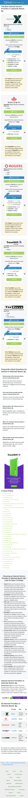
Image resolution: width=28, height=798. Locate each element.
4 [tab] (16, 74)
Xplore (13, 714)
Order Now (14, 70)
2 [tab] (12, 74)
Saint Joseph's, (9, 495)
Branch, (7, 511)
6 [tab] (19, 219)
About (14, 771)
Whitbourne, (8, 528)
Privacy (18, 777)
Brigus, (7, 565)
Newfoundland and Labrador (14, 786)
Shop (21, 771)
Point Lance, (8, 520)
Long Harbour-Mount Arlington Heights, (15, 534)
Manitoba (9, 783)
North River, (8, 561)
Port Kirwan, (8, 545)
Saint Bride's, (8, 526)
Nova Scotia (22, 789)
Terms (10, 777)
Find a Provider (18, 774)
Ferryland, (7, 547)
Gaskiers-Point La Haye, (11, 499)
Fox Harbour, (8, 517)
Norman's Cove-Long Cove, (12, 557)
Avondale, (7, 540)
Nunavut (11, 792)
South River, (8, 563)
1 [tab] (9, 74)
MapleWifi (14, 719)
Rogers (13, 725)
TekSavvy (14, 737)
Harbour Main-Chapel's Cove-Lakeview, (15, 549)
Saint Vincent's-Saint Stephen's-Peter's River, (14, 508)
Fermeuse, (7, 530)
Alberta (8, 780)
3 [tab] (14, 74)
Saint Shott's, (8, 522)
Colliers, (7, 555)
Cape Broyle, (8, 538)
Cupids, (7, 567)
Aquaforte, (7, 532)
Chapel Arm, (8, 551)
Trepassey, (7, 513)
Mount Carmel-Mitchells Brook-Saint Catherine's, (13, 504)
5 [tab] (18, 74)
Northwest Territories (10, 789)
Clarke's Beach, (9, 559)
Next (24, 61)
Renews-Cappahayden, (11, 542)
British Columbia (18, 780)
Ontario (19, 792)
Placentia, (7, 515)
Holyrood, (7, 536)
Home (7, 771)
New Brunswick (19, 783)
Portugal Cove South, (10, 524)
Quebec (21, 795)
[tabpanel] (14, 61)
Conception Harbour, (10, 553)
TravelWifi (14, 731)
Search (9, 774)
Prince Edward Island (11, 795)
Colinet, (7, 501)
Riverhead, (7, 493)
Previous (3, 61)
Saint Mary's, (8, 497)
